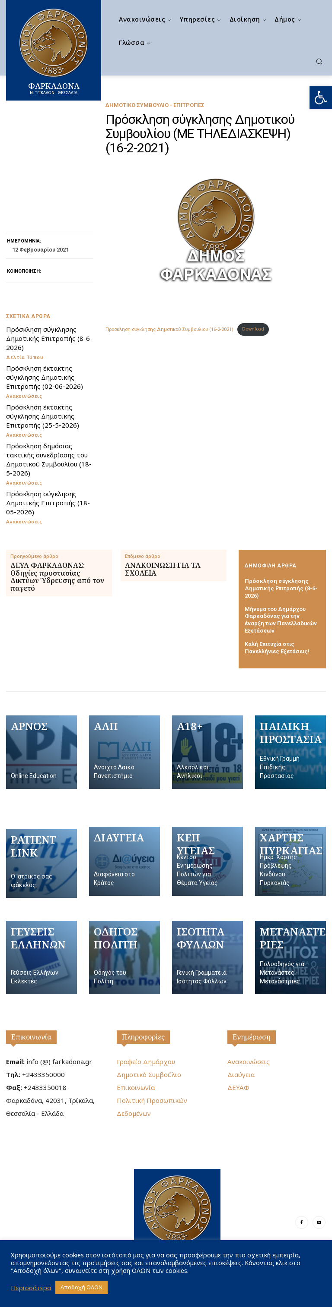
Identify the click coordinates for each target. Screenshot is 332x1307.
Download (253, 329)
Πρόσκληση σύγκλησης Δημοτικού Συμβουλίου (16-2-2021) (169, 329)
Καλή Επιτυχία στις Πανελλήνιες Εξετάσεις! (277, 648)
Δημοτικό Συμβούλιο (149, 1074)
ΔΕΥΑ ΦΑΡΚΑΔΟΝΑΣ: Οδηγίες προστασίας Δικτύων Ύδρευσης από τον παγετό (57, 577)
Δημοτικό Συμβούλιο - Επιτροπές (154, 105)
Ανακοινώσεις (24, 396)
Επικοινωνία (31, 1037)
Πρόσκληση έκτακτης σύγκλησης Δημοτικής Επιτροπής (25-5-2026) (42, 416)
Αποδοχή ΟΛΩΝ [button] (81, 1287)
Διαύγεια (241, 1074)
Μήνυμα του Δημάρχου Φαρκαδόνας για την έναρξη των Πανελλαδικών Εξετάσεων (281, 620)
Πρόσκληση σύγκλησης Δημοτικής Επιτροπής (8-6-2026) (49, 338)
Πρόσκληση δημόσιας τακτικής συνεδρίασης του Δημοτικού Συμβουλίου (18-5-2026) (49, 459)
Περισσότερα (31, 1287)
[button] (321, 97)
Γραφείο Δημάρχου (146, 1061)
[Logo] (177, 1216)
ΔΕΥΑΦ (238, 1087)
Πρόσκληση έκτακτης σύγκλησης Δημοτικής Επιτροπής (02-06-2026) (44, 377)
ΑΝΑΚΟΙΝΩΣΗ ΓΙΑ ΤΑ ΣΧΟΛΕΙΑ (163, 569)
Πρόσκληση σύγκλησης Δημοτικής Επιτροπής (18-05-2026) (48, 502)
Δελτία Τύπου (24, 357)
